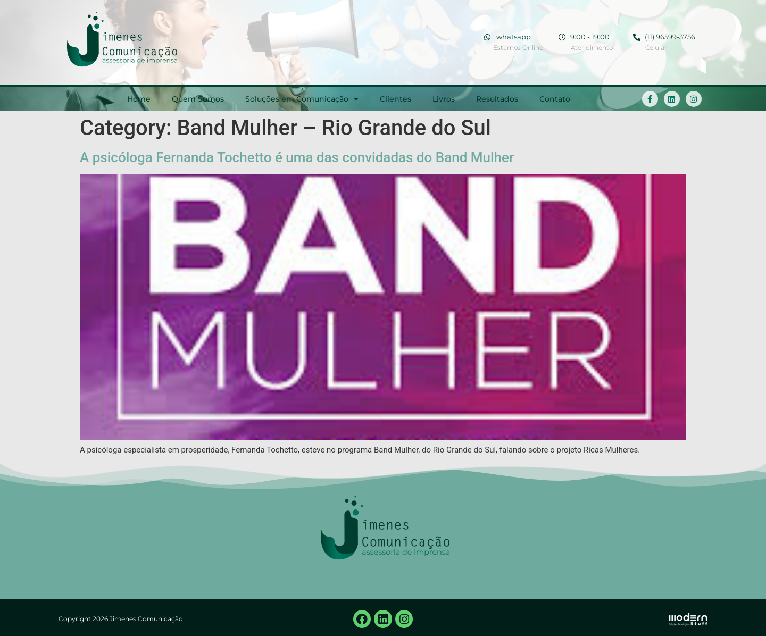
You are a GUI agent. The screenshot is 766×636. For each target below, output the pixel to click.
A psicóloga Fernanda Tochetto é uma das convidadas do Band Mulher (297, 157)
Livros (443, 99)
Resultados (497, 99)
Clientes (395, 99)
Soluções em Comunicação (302, 99)
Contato (554, 99)
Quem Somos (198, 99)
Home (139, 99)
